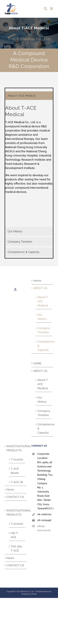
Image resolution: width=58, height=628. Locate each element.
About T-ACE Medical (43, 301)
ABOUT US (40, 288)
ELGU (34, 594)
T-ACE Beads (15, 470)
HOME (37, 363)
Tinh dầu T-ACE (16, 548)
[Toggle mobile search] (45, 8)
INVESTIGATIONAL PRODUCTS (15, 448)
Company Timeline (43, 330)
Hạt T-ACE (15, 535)
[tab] (29, 95)
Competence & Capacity (43, 345)
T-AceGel (17, 459)
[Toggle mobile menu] (51, 8)
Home (37, 280)
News (10, 489)
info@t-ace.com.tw (44, 528)
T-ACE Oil (17, 482)
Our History (42, 316)
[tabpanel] (29, 164)
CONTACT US (15, 497)
